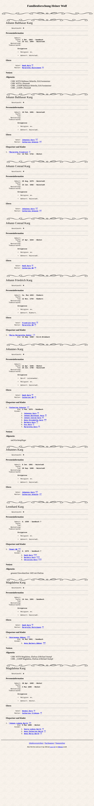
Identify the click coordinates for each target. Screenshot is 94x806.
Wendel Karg (27, 765)
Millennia (60, 803)
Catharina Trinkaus (30, 767)
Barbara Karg (29, 455)
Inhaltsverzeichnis (36, 800)
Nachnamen (49, 800)
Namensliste (60, 800)
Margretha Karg (30, 461)
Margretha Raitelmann (31, 72)
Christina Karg (30, 604)
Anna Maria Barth (31, 790)
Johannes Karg (28, 147)
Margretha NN (28, 349)
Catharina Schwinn (30, 150)
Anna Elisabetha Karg (33, 453)
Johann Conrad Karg (32, 450)
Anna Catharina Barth (33, 787)
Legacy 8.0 (52, 803)
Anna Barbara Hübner (33, 693)
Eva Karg (28, 458)
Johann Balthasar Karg (34, 448)
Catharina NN (28, 287)
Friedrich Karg (28, 346)
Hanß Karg (26, 69)
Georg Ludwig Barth (32, 785)
